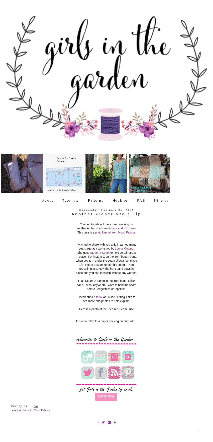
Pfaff (141, 200)
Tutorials (70, 200)
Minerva (161, 200)
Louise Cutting (124, 248)
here (114, 228)
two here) (130, 228)
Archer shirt (25, 410)
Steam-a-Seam (99, 252)
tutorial (98, 297)
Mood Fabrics (42, 410)
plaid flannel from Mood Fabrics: (115, 232)
